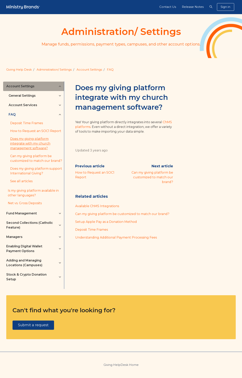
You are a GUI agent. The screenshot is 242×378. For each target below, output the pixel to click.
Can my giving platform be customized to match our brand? (152, 177)
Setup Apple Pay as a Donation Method (106, 222)
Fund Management (21, 213)
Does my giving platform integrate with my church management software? (30, 143)
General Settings (22, 95)
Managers (14, 237)
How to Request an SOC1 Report (35, 131)
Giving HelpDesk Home (121, 365)
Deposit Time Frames (91, 229)
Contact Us (167, 7)
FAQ (110, 69)
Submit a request (33, 325)
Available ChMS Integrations (97, 206)
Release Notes (193, 7)
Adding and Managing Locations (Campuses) (24, 263)
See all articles (21, 181)
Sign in (225, 7)
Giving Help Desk (19, 69)
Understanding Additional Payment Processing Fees (116, 237)
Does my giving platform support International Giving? (36, 171)
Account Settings (89, 69)
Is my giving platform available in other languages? (33, 193)
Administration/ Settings (54, 69)
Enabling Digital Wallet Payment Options (24, 248)
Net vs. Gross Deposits (25, 203)
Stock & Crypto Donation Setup (26, 277)
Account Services (23, 105)
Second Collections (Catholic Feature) (29, 225)
